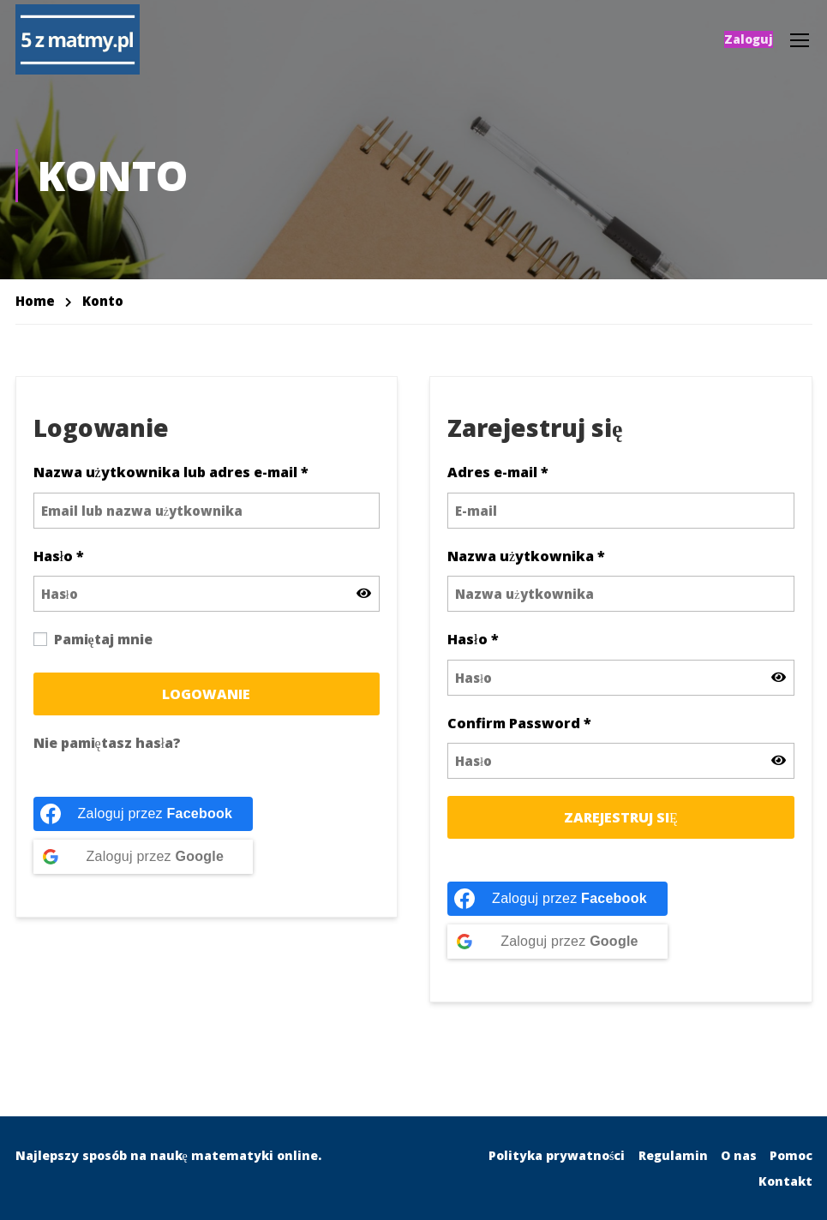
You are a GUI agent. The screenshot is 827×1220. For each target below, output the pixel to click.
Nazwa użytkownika (526, 566)
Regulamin (673, 1155)
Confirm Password (519, 733)
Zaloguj (748, 41)
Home (35, 311)
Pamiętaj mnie (93, 650)
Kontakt (785, 1181)
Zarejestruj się (621, 828)
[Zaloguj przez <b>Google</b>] (143, 868)
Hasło (58, 566)
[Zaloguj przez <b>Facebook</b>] (143, 825)
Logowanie (206, 704)
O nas (739, 1155)
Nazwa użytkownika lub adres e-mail (171, 483)
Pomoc (791, 1155)
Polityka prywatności (556, 1155)
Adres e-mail (497, 483)
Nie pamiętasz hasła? (107, 753)
